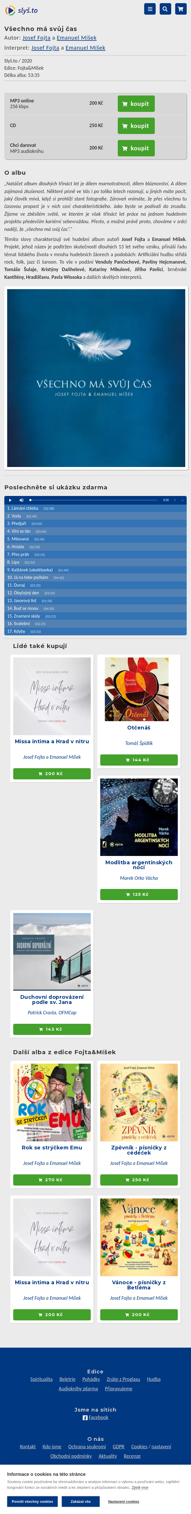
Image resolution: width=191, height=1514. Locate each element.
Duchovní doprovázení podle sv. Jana (52, 999)
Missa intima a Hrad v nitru (52, 741)
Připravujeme (118, 1388)
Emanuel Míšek (77, 37)
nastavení (161, 1446)
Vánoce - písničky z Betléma (139, 1285)
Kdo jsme (52, 1446)
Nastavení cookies (123, 1502)
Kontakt (28, 1446)
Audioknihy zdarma (78, 1388)
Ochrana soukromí (87, 1446)
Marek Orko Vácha (139, 878)
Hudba (154, 1379)
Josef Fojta (37, 37)
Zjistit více (140, 1488)
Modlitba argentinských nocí (138, 865)
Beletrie (67, 1379)
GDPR (119, 1446)
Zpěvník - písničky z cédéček (139, 1150)
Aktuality (108, 1456)
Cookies (139, 1446)
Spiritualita (41, 1379)
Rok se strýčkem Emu (52, 1148)
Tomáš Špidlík (139, 743)
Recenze (132, 1456)
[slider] (93, 500)
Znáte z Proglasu (123, 1379)
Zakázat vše (81, 1502)
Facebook (98, 1417)
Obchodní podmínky (71, 1456)
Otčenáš (139, 728)
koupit (140, 104)
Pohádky (91, 1379)
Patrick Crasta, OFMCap (52, 1012)
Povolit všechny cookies (32, 1502)
